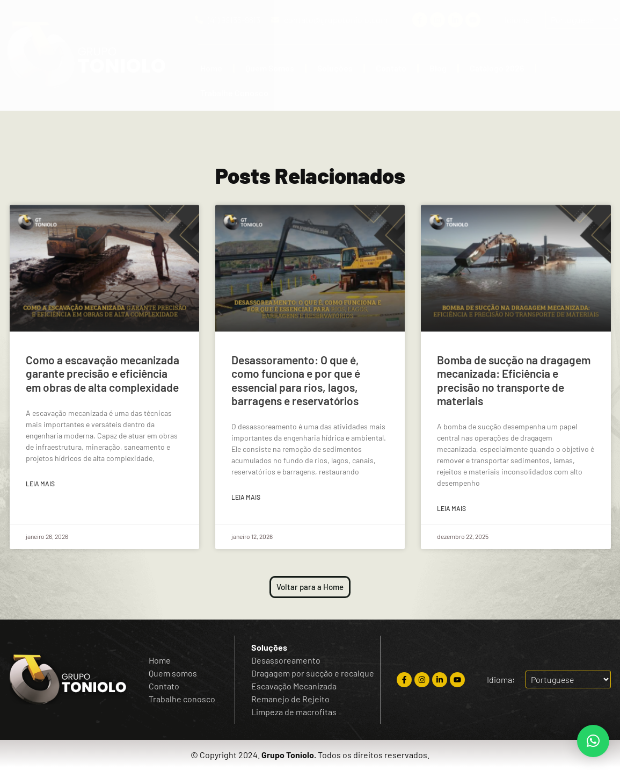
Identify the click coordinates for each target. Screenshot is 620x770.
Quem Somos (269, 68)
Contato (391, 68)
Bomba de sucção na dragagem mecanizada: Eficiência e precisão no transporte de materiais (513, 380)
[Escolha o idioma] (568, 679)
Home (211, 68)
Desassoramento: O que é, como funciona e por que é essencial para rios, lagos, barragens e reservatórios (295, 380)
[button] (593, 741)
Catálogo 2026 (497, 68)
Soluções (335, 68)
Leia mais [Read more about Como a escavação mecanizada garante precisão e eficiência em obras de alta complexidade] (40, 483)
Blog (438, 68)
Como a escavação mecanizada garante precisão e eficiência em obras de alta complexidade (102, 373)
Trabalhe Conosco (234, 93)
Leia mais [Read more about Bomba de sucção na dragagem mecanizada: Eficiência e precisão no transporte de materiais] (451, 508)
